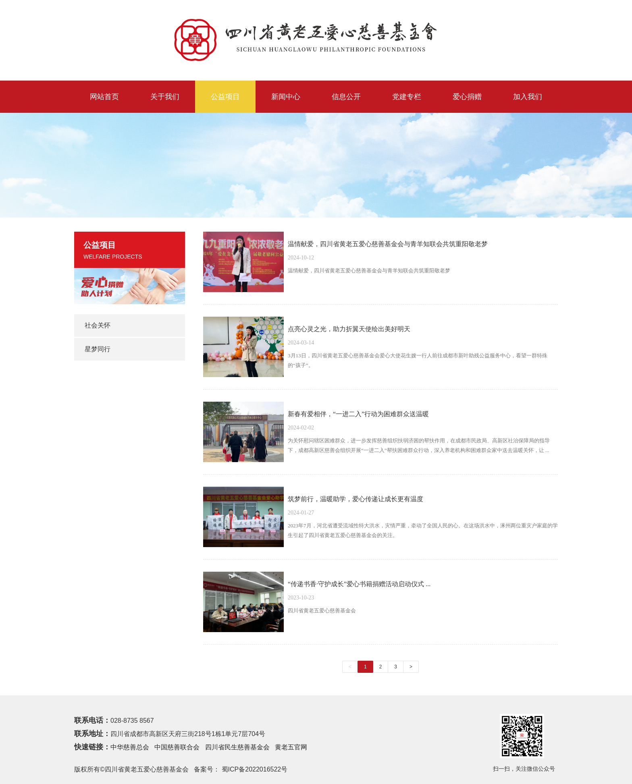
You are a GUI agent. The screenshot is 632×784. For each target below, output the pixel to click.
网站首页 (104, 97)
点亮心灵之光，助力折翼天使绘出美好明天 (349, 329)
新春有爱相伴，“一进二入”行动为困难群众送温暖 (358, 414)
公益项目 (225, 97)
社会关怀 (97, 325)
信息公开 (346, 97)
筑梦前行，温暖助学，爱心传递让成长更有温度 (355, 499)
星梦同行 (97, 349)
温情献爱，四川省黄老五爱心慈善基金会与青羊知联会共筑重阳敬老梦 (388, 244)
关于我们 (164, 97)
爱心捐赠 (467, 97)
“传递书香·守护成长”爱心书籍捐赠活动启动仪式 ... (359, 584)
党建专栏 (406, 97)
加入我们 (527, 97)
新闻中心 (285, 97)
